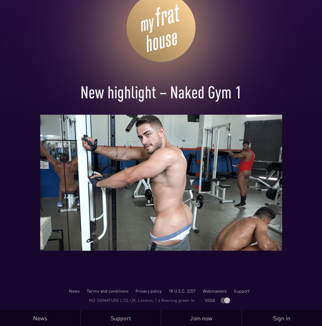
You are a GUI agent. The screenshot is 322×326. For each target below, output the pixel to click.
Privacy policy (149, 291)
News (74, 291)
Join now (201, 318)
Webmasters (215, 291)
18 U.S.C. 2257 (182, 291)
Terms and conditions (107, 291)
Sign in (282, 318)
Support (241, 291)
